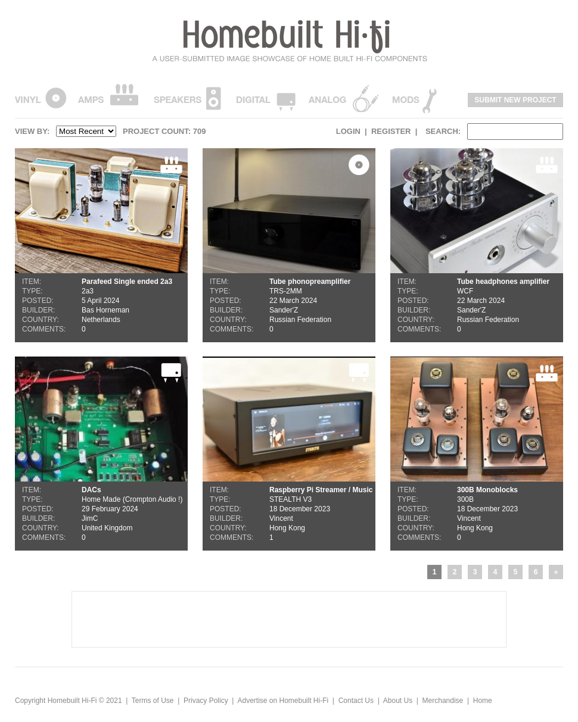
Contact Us (356, 700)
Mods (414, 97)
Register (391, 131)
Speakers (187, 97)
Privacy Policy (206, 700)
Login (348, 131)
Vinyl (41, 97)
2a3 (101, 245)
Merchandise (443, 700)
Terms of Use (153, 700)
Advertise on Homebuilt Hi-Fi (282, 700)
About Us (397, 700)
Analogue (343, 97)
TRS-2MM (289, 245)
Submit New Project (515, 100)
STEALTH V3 (289, 453)
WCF (476, 245)
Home (482, 700)
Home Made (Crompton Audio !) (101, 453)
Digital (266, 97)
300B (476, 453)
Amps (107, 97)
